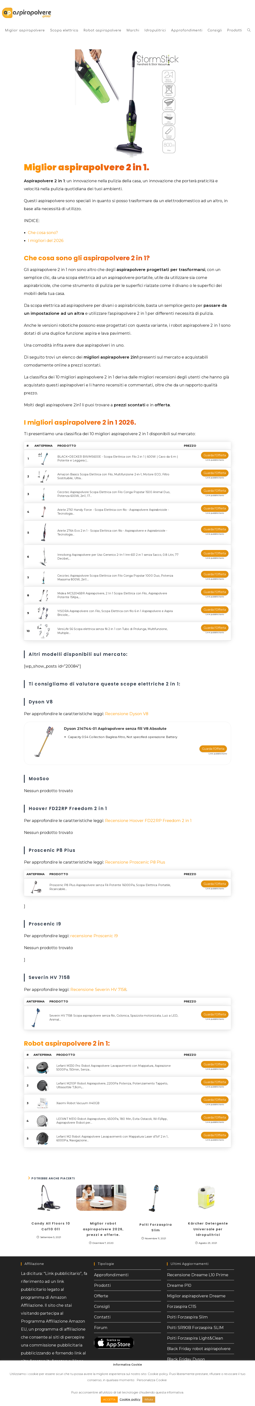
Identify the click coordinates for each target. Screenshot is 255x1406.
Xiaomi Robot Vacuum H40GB (78, 1095)
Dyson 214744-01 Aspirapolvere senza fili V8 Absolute (115, 728)
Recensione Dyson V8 (126, 713)
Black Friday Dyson (186, 1351)
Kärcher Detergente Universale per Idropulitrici (208, 1221)
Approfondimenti (111, 1267)
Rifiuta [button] (149, 1399)
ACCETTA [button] (109, 1399)
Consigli (102, 1298)
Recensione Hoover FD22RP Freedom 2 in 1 (148, 819)
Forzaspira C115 (181, 1298)
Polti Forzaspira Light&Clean (195, 1330)
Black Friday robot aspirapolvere (198, 1341)
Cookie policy (158, 1374)
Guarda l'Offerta (215, 455)
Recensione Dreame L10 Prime (197, 1267)
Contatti (102, 1309)
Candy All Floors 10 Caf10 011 (50, 1218)
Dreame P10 (179, 1277)
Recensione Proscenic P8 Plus (135, 860)
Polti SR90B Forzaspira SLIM (195, 1319)
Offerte (101, 1288)
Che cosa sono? (43, 232)
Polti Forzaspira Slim (155, 1219)
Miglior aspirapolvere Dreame (196, 1288)
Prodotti (102, 1277)
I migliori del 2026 (46, 240)
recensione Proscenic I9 (94, 934)
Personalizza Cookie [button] (152, 1380)
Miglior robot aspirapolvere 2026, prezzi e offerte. (103, 1221)
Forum (101, 1319)
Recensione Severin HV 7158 (98, 988)
